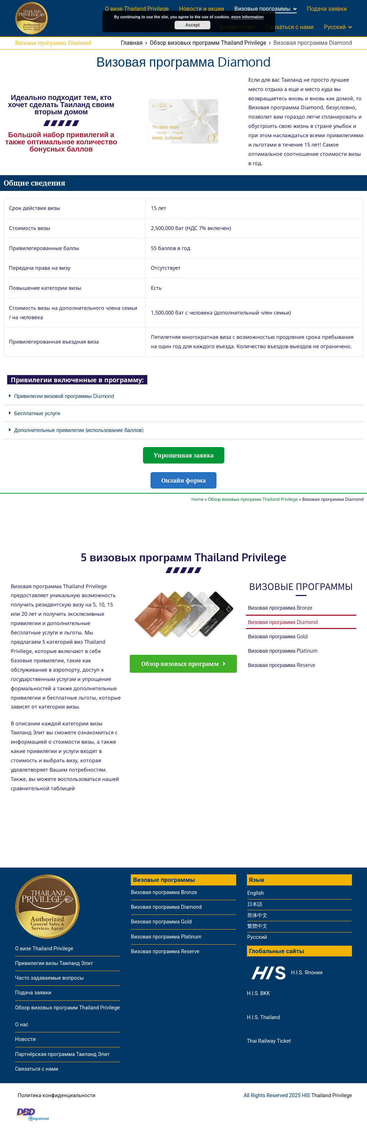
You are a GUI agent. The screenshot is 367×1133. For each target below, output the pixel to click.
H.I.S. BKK (258, 993)
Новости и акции (201, 8)
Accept (192, 25)
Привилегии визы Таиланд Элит (54, 963)
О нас (21, 1025)
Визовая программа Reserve (281, 665)
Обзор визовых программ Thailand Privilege (253, 499)
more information (247, 17)
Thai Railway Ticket (269, 1041)
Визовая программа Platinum (282, 650)
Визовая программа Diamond (283, 622)
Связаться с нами (290, 27)
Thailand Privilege (331, 1096)
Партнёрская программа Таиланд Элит (62, 1054)
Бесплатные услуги (37, 413)
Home (197, 499)
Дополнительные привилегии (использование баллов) (78, 430)
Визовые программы (262, 8)
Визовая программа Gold (278, 636)
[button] (183, 396)
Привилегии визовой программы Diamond (64, 396)
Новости (25, 1039)
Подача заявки (327, 8)
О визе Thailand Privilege (137, 8)
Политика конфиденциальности (56, 1096)
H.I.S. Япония (285, 973)
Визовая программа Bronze (280, 607)
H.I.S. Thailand (263, 1017)
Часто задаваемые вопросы (49, 978)
